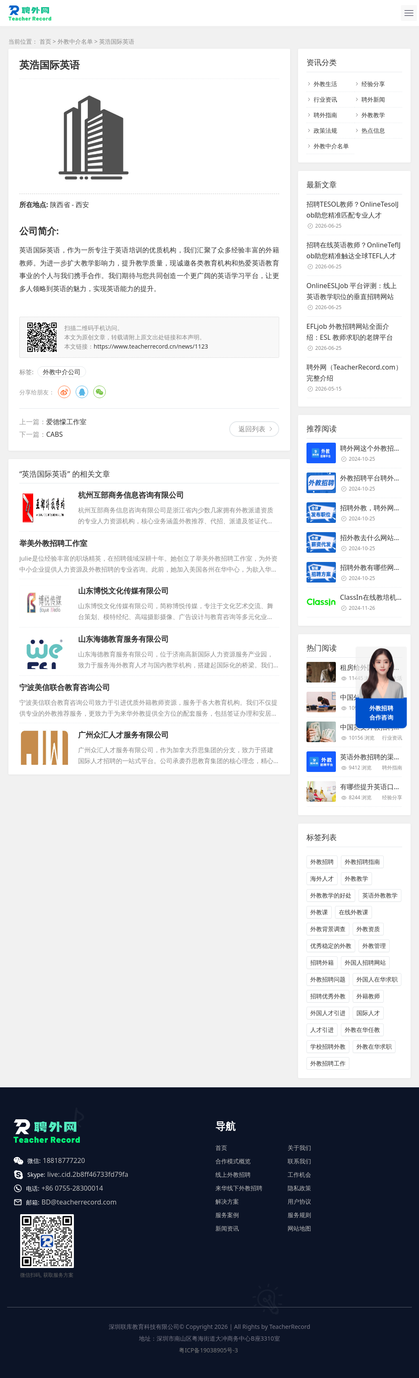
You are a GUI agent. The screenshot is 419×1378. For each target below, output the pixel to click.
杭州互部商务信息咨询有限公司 (131, 495)
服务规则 (299, 1215)
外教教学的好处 (330, 895)
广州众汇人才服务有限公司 (123, 735)
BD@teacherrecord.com (79, 1202)
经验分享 (373, 84)
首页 (45, 41)
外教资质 (368, 929)
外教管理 (374, 946)
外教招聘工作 (328, 1063)
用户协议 (299, 1201)
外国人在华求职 (377, 979)
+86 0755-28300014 (72, 1188)
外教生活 (325, 84)
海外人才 (322, 878)
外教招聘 (322, 862)
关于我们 (299, 1148)
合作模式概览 (233, 1161)
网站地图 (299, 1228)
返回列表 (251, 428)
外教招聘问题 (328, 979)
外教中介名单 (75, 41)
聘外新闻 (373, 99)
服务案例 (227, 1215)
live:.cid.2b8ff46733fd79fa (87, 1174)
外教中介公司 (62, 371)
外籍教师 (368, 996)
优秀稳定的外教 (330, 946)
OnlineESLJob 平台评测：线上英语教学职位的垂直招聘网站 (351, 291)
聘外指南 (325, 115)
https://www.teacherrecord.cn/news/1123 (151, 346)
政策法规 (325, 130)
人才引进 (322, 1030)
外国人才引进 (328, 1013)
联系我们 (299, 1161)
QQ (82, 392)
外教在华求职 (374, 1046)
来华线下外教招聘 (238, 1188)
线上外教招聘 (233, 1175)
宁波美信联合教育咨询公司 (64, 687)
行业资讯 (325, 99)
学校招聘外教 (328, 1046)
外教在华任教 (362, 1030)
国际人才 (368, 1013)
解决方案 (227, 1201)
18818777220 (64, 1160)
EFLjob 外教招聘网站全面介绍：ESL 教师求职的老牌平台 (349, 332)
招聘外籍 (322, 962)
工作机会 (299, 1175)
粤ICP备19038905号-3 (208, 1350)
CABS (54, 434)
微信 (99, 392)
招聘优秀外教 (328, 996)
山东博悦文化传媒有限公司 (123, 590)
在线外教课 (353, 912)
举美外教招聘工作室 (53, 543)
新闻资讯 (227, 1228)
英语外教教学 (380, 895)
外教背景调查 (328, 929)
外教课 (319, 912)
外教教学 (373, 115)
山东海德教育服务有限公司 (123, 639)
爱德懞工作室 (66, 421)
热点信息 (373, 130)
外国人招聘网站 (365, 962)
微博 (64, 392)
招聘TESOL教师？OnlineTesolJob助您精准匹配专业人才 (352, 209)
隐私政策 (299, 1188)
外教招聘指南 (362, 862)
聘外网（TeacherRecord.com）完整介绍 (354, 372)
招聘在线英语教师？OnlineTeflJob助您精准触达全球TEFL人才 (353, 250)
